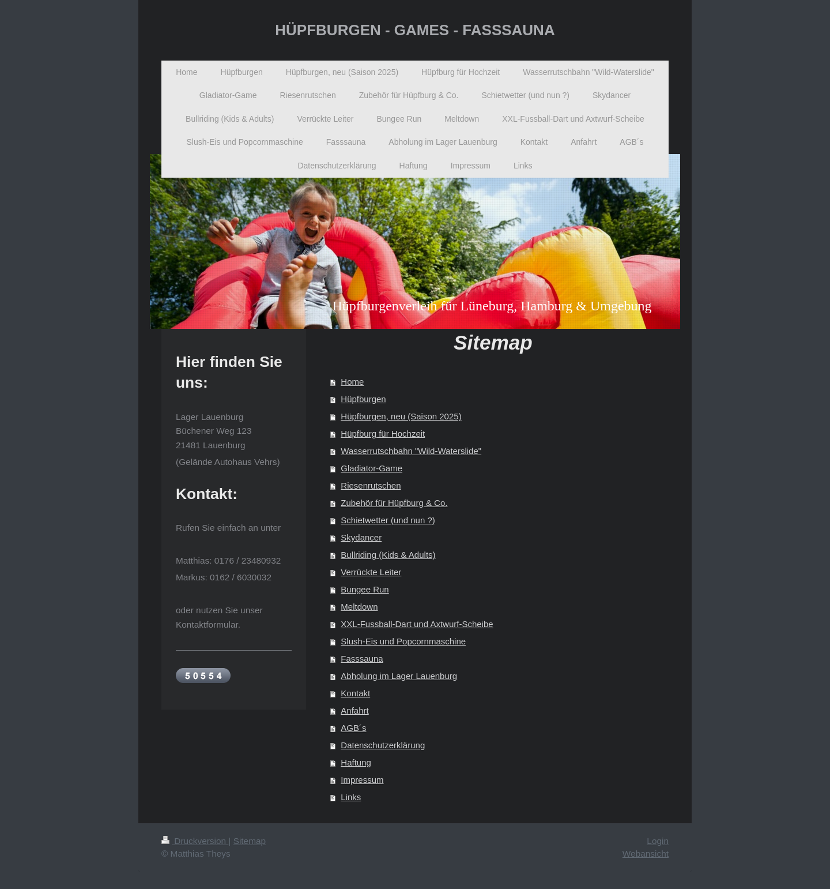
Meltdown (359, 607)
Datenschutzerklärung (383, 745)
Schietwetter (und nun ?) (388, 520)
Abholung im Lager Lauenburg (399, 676)
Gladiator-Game (371, 468)
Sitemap (249, 841)
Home (352, 382)
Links (351, 797)
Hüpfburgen (363, 399)
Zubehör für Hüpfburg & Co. (394, 503)
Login (658, 841)
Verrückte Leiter (371, 572)
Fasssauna (362, 658)
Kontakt (355, 693)
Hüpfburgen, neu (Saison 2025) (401, 416)
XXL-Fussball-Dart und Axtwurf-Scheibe (417, 624)
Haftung (356, 762)
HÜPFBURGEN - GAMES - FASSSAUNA (414, 30)
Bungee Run (364, 589)
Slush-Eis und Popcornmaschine (403, 641)
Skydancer (361, 537)
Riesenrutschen (371, 485)
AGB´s (353, 728)
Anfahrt (354, 710)
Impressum (362, 780)
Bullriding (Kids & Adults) (388, 555)
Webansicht (645, 853)
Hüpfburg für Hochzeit (383, 433)
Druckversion (194, 841)
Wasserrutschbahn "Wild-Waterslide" (411, 451)
